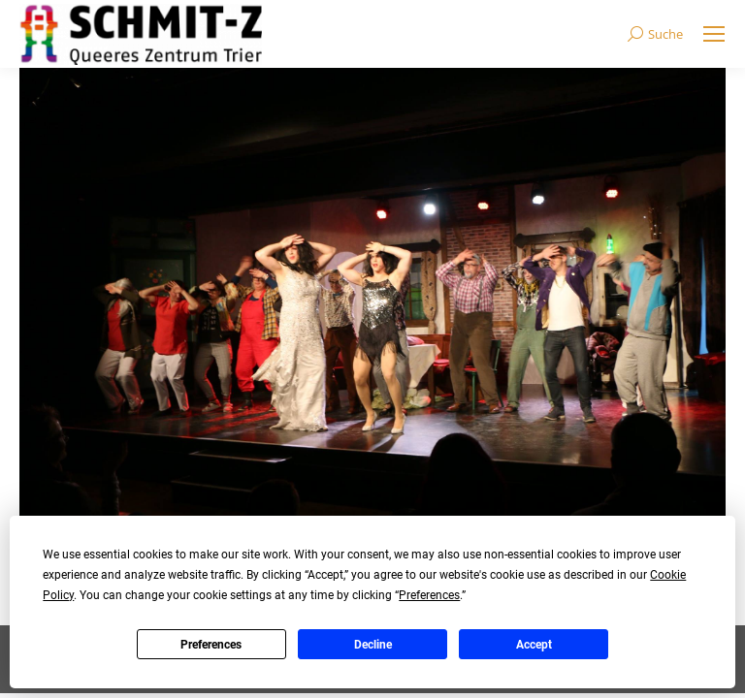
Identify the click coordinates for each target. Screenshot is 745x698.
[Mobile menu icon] (714, 34)
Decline (373, 644)
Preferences (211, 644)
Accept (534, 644)
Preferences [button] (429, 595)
